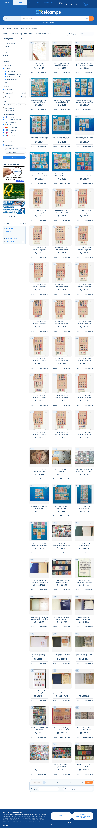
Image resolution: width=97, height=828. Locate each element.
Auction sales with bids (13, 70)
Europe (6, 45)
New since (7, 89)
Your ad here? (14, 212)
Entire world (8, 141)
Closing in (7, 93)
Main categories (9, 39)
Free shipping (8, 106)
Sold (5, 78)
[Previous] (36, 778)
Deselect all (6, 134)
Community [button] (44, 2)
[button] (87, 14)
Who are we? (7, 806)
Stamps (6, 42)
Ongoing (6, 64)
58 (82, 778)
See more (6, 825)
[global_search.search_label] (55, 14)
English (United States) (87, 2)
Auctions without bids (12, 73)
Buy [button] (30, 2)
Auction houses (11, 76)
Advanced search (48, 18)
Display (72, 30)
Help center (54, 806)
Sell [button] (35, 2)
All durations (8, 86)
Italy (5, 48)
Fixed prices (10, 67)
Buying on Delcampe (57, 808)
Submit (14, 153)
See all (23, 35)
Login (20, 2)
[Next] (89, 778)
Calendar (30, 808)
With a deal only (9, 104)
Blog (29, 806)
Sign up (6, 2)
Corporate (7, 808)
